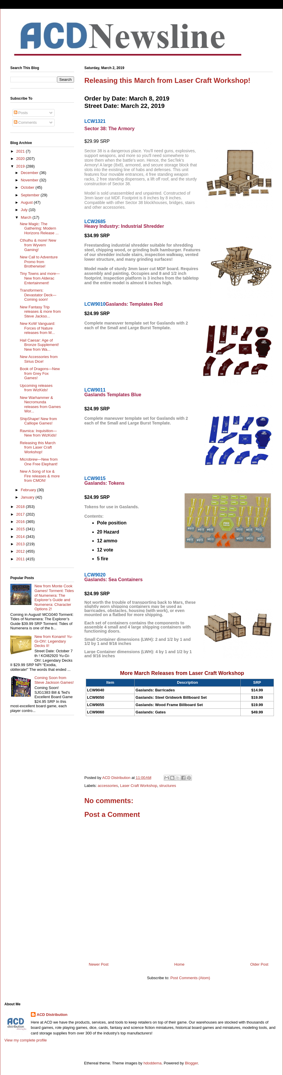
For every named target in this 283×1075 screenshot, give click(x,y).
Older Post (259, 964)
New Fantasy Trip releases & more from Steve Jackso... (40, 311)
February (29, 490)
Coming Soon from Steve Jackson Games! (54, 680)
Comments (25, 122)
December (30, 172)
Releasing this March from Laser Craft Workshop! (37, 447)
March (27, 217)
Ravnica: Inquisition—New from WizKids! (38, 433)
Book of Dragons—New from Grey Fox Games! (40, 373)
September (31, 195)
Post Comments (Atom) (190, 978)
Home (179, 964)
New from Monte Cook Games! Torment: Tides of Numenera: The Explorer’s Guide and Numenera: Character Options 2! (54, 597)
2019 (21, 166)
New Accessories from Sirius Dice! (39, 359)
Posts (21, 113)
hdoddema (152, 1063)
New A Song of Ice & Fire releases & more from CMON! (40, 476)
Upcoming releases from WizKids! (36, 387)
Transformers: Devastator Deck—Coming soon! (38, 295)
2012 (21, 551)
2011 (21, 559)
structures (167, 785)
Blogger (191, 1063)
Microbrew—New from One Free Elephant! (39, 461)
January (28, 497)
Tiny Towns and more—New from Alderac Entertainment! (40, 278)
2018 (21, 506)
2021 (21, 151)
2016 (21, 521)
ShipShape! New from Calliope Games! (38, 421)
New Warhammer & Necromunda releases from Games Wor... (40, 404)
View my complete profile (25, 1040)
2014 (21, 536)
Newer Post (98, 964)
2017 (21, 514)
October (28, 187)
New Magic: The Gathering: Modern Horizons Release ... (39, 228)
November (30, 180)
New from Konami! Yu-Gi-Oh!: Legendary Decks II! (53, 641)
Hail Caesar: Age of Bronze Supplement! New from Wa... (39, 345)
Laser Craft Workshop (138, 785)
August (27, 202)
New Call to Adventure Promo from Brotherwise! (39, 261)
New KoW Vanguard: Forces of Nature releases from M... (37, 328)
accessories (108, 785)
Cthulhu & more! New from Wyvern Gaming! (38, 245)
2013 (21, 544)
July (25, 210)
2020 (21, 158)
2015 (21, 529)
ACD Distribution (52, 1014)
